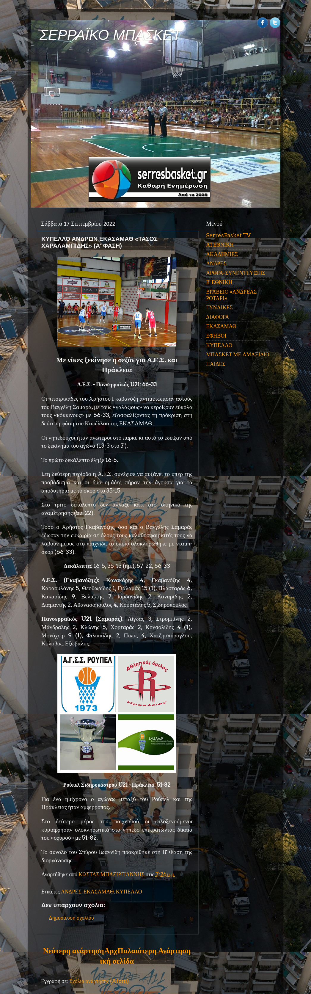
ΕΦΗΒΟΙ (216, 336)
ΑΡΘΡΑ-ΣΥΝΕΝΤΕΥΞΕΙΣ (235, 273)
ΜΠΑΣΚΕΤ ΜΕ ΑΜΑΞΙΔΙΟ (237, 354)
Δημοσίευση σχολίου (71, 918)
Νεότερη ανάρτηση (73, 950)
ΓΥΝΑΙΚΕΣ (219, 307)
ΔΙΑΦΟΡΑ (217, 317)
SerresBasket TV (228, 235)
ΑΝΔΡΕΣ (71, 891)
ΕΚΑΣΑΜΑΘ (99, 891)
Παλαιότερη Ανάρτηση (154, 950)
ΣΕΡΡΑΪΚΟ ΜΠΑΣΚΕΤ (110, 35)
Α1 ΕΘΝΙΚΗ (220, 245)
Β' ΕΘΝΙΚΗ (219, 282)
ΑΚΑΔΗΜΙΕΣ (222, 254)
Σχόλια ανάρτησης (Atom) (99, 981)
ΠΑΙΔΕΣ (215, 364)
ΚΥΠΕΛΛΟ (129, 891)
